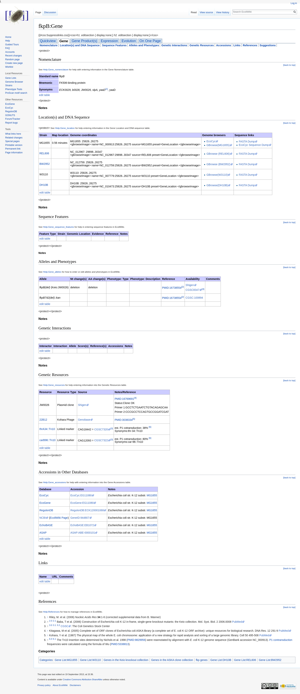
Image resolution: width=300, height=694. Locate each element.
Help (7, 40)
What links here (13, 133)
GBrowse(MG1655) (218, 145)
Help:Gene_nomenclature (55, 69)
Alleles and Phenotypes (144, 45)
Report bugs (11, 122)
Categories (46, 659)
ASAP (42, 532)
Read (194, 12)
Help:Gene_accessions (54, 482)
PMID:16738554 (171, 287)
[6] (150, 427)
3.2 (58, 625)
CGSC (64, 626)
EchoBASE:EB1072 (82, 525)
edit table (44, 95)
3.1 (54, 625)
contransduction (282, 639)
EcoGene (45, 502)
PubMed (237, 621)
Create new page (14, 63)
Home (8, 37)
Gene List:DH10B (220, 659)
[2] (182, 286)
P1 (271, 639)
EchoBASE (46, 525)
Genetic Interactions (174, 45)
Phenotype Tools (13, 89)
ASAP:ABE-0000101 (82, 532)
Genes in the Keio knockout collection (126, 659)
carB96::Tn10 (47, 440)
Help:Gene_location (65, 128)
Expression (109, 41)
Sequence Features (114, 45)
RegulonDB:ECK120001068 (87, 510)
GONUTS (10, 115)
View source (206, 12)
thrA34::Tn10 (47, 429)
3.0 (50, 625)
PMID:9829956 (136, 639)
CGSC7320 (101, 429)
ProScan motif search (16, 93)
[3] (203, 289)
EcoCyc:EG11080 (81, 495)
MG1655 (152, 495)
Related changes (13, 137)
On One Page (150, 41)
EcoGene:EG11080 (82, 502)
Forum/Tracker (12, 119)
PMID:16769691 (124, 398)
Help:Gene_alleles (52, 272)
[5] (134, 419)
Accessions (223, 45)
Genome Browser (14, 81)
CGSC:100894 (194, 297)
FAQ (7, 48)
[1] (106, 89)
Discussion (50, 12)
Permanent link (12, 148)
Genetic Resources (202, 45)
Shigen (190, 285)
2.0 (50, 620)
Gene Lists (10, 78)
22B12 (43, 419)
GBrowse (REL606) (218, 153)
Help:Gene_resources (54, 385)
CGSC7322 (101, 440)
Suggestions (268, 45)
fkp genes (202, 659)
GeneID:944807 (79, 517)
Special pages (12, 141)
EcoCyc (211, 141)
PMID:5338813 (120, 644)
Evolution (128, 41)
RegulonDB (46, 510)
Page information (14, 152)
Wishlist (9, 67)
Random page (12, 59)
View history (222, 12)
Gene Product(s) (84, 41)
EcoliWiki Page (59, 517)
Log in (294, 3)
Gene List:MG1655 (66, 659)
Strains (8, 85)
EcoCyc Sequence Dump (254, 144)
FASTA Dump (247, 141)
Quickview (48, 41)
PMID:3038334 (123, 419)
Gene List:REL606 (245, 659)
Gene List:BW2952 (270, 659)
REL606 (44, 153)
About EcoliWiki (60, 685)
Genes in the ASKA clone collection (172, 659)
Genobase (84, 419)
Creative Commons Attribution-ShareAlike (82, 679)
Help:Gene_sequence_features (58, 227)
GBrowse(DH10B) (217, 185)
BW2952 (44, 163)
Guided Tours (12, 44)
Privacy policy (44, 685)
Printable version (13, 145)
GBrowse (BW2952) (218, 164)
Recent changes (13, 55)
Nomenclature (48, 45)
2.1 (54, 620)
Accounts (10, 52)
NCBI (42, 517)
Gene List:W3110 (90, 659)
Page (38, 12)
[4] (135, 398)
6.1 (54, 639)
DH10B (43, 184)
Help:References (51, 611)
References (250, 45)
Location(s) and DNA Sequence (80, 45)
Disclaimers (75, 685)
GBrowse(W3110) (217, 174)
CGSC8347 (192, 289)
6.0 (50, 639)
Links (236, 45)
